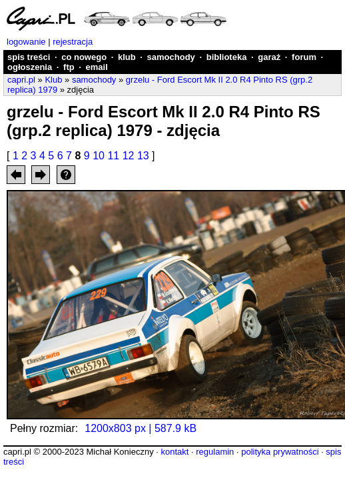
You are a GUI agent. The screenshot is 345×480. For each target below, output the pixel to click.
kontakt (174, 452)
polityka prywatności (279, 452)
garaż (269, 57)
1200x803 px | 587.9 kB (140, 428)
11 (113, 155)
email (97, 67)
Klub (53, 80)
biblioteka (226, 57)
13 (143, 155)
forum (304, 57)
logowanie (26, 42)
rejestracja (73, 42)
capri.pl (21, 80)
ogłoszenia (29, 67)
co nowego (84, 57)
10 (99, 155)
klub (127, 57)
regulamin (215, 452)
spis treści (28, 57)
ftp (69, 67)
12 (129, 155)
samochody (171, 57)
